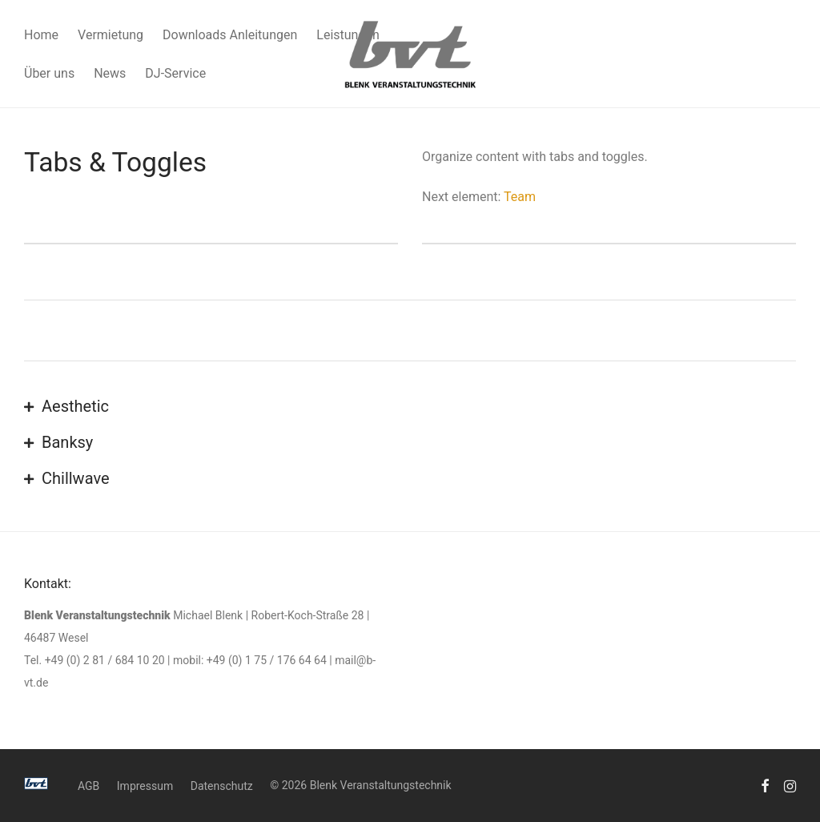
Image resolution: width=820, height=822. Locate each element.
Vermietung (110, 34)
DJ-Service (175, 73)
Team (520, 196)
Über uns (49, 73)
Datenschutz (222, 786)
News (110, 73)
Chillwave (76, 478)
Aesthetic (75, 406)
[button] (410, 407)
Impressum (145, 786)
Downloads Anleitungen (230, 34)
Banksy (67, 442)
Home (41, 34)
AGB (88, 786)
